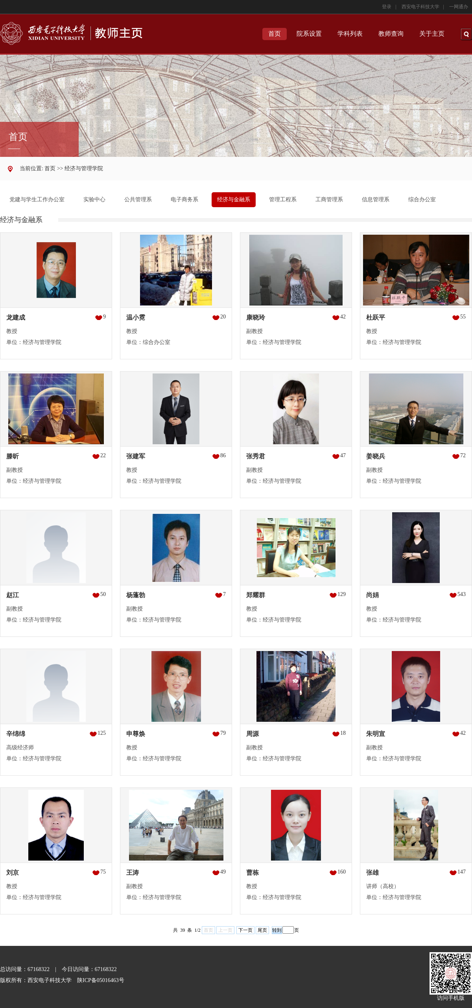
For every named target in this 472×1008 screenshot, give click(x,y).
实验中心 (94, 199)
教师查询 (391, 33)
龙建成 (15, 317)
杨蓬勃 (135, 595)
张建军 (135, 456)
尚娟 (372, 595)
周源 (252, 733)
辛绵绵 (15, 733)
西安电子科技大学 (420, 6)
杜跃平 (375, 317)
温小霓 (135, 317)
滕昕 (12, 456)
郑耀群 (255, 595)
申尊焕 (135, 733)
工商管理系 (329, 199)
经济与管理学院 (84, 168)
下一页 (245, 930)
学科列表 (350, 33)
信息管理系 (375, 199)
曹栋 (252, 872)
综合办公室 (422, 199)
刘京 (12, 872)
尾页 (262, 930)
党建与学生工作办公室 (37, 199)
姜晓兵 (375, 456)
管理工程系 (283, 199)
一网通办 (458, 6)
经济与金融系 (233, 199)
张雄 (372, 872)
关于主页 (431, 33)
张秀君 (255, 456)
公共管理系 (138, 199)
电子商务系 (184, 199)
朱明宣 (375, 733)
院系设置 (309, 33)
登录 (386, 6)
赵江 (12, 595)
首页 (274, 33)
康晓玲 (255, 317)
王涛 (132, 872)
